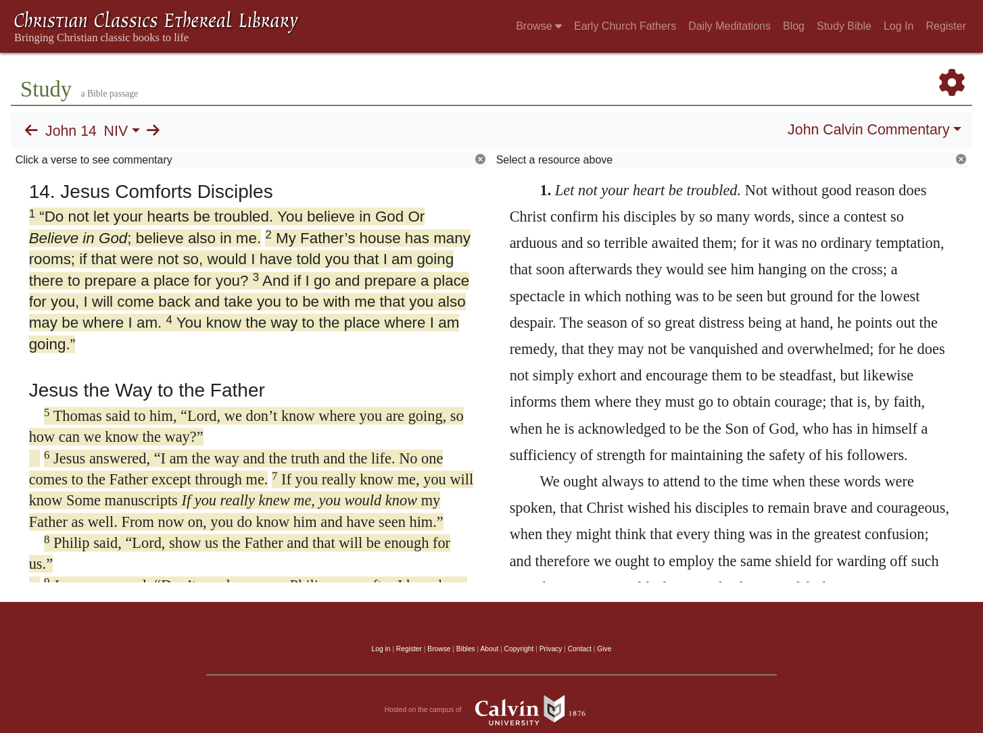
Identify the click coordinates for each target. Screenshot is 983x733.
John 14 (71, 131)
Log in (381, 649)
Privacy (551, 649)
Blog (794, 26)
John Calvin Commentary (868, 130)
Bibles (465, 649)
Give (604, 649)
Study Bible (844, 26)
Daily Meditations (729, 26)
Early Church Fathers (625, 26)
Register (946, 26)
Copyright (519, 649)
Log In (898, 26)
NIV (116, 131)
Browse (539, 26)
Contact (580, 649)
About (489, 649)
